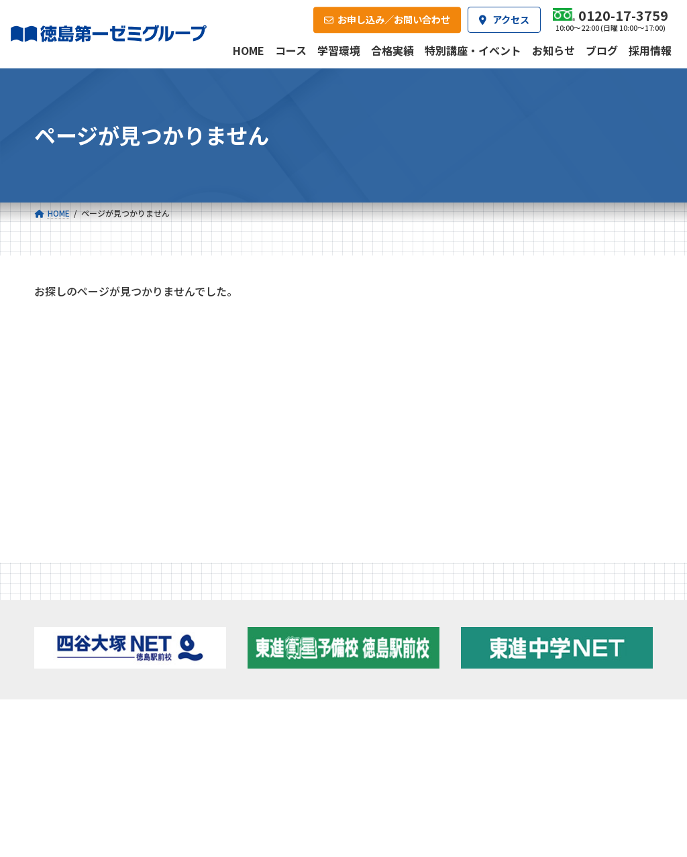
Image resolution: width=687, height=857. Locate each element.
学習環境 (163, 713)
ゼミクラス (98, 648)
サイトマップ (534, 803)
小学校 (83, 610)
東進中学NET (252, 665)
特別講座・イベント (86, 354)
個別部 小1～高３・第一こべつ (409, 643)
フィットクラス (107, 630)
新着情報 (530, 590)
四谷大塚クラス (107, 665)
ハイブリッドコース (260, 648)
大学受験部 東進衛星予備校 (407, 615)
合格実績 (66, 713)
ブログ (547, 644)
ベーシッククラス (111, 682)
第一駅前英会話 (390, 682)
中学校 (228, 610)
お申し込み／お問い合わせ (585, 713)
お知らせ (62, 383)
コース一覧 (70, 590)
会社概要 (260, 713)
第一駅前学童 (386, 665)
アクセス (357, 713)
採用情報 (454, 713)
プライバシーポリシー (608, 803)
